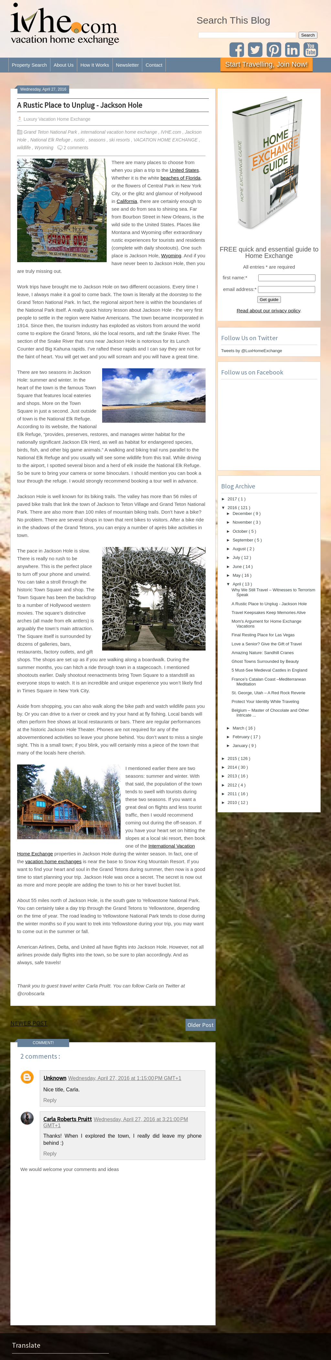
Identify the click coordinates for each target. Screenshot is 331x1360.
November (243, 522)
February (242, 736)
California (127, 201)
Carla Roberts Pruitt (67, 1119)
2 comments (76, 147)
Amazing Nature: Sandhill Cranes (262, 652)
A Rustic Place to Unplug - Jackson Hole (79, 105)
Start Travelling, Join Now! (266, 64)
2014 (233, 767)
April (237, 584)
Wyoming (45, 147)
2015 (233, 758)
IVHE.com (171, 132)
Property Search (29, 65)
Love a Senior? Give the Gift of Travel (266, 643)
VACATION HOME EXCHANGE (166, 139)
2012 (233, 785)
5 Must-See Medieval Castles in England (269, 670)
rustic (80, 139)
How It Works (94, 65)
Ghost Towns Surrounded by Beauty (265, 661)
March (239, 728)
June (238, 566)
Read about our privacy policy (268, 310)
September (243, 540)
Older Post (200, 1025)
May (237, 575)
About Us (64, 65)
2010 (233, 802)
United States (184, 170)
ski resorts (120, 139)
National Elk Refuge (50, 139)
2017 (233, 498)
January (241, 745)
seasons (98, 139)
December (243, 513)
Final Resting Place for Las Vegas (262, 634)
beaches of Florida (180, 178)
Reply (50, 1100)
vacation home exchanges (53, 861)
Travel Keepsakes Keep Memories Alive (268, 612)
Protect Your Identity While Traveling (265, 701)
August (240, 548)
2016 (233, 507)
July (237, 557)
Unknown (54, 1078)
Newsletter (127, 65)
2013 (233, 776)
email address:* (239, 289)
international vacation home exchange (119, 132)
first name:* (235, 277)
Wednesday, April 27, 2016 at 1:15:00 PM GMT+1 (124, 1078)
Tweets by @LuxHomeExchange (251, 350)
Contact (153, 65)
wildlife (24, 147)
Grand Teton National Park (51, 132)
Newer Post (29, 1023)
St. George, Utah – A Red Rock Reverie (268, 692)
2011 (233, 793)
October (241, 531)
